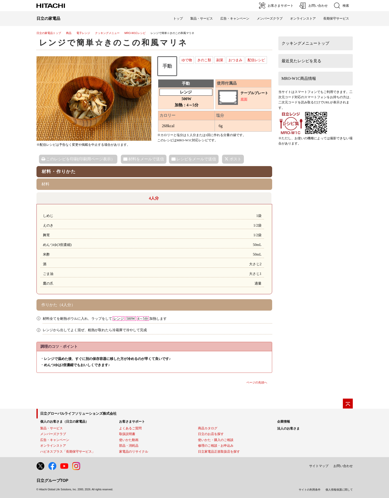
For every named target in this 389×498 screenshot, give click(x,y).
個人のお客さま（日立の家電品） (64, 421)
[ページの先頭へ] (348, 404)
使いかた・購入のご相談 (215, 440)
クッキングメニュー (107, 32)
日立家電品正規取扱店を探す (219, 451)
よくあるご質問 (130, 428)
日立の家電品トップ (48, 32)
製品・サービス (51, 428)
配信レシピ (256, 60)
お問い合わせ (343, 466)
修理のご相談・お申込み (215, 445)
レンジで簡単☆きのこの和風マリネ (113, 42)
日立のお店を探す (211, 434)
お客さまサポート (132, 421)
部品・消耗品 (128, 445)
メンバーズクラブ (270, 18)
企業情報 (283, 421)
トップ (178, 18)
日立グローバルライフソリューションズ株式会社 (78, 413)
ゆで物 (187, 60)
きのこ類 (204, 60)
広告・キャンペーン (54, 440)
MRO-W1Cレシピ (135, 32)
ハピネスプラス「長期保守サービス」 (67, 451)
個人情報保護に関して (339, 489)
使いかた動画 (128, 440)
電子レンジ (83, 32)
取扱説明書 (127, 434)
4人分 (154, 198)
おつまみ (235, 60)
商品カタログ (207, 428)
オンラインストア (303, 18)
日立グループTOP (52, 480)
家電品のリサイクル (133, 451)
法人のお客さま (288, 428)
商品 (68, 32)
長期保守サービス (336, 18)
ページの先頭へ (256, 382)
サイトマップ (318, 466)
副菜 (219, 60)
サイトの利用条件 (310, 489)
